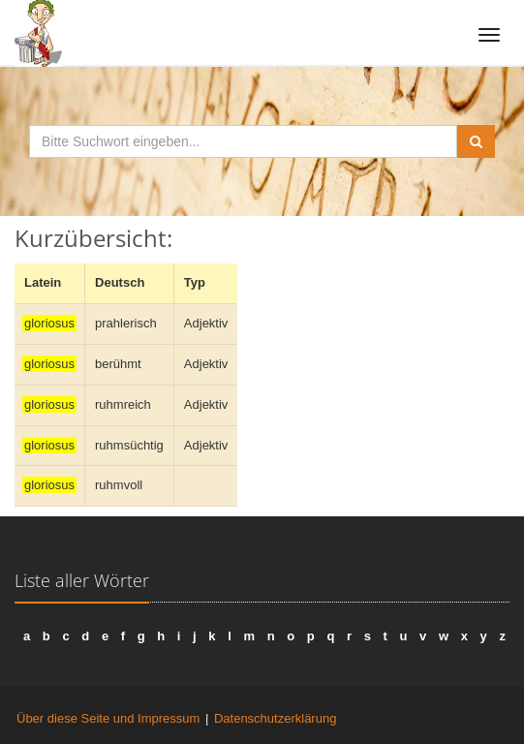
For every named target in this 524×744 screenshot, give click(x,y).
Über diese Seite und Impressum (108, 718)
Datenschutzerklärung (275, 718)
